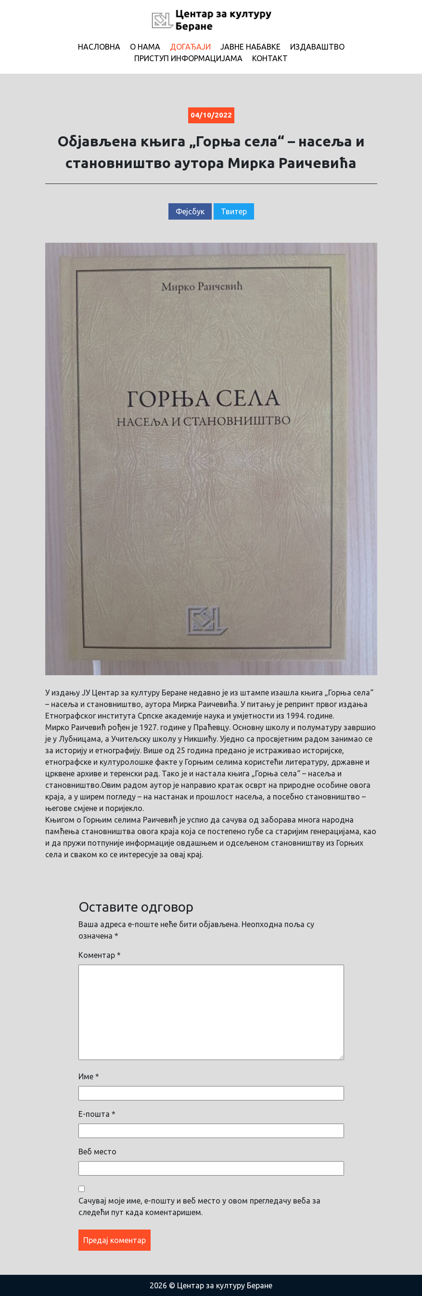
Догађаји (190, 46)
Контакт (270, 58)
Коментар (99, 955)
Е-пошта (96, 1114)
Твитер (234, 211)
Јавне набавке (250, 46)
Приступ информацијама (188, 58)
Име (88, 1076)
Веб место (97, 1151)
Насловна (99, 46)
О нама (145, 46)
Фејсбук (190, 211)
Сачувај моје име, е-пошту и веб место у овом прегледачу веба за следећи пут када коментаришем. (199, 1206)
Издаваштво (317, 46)
